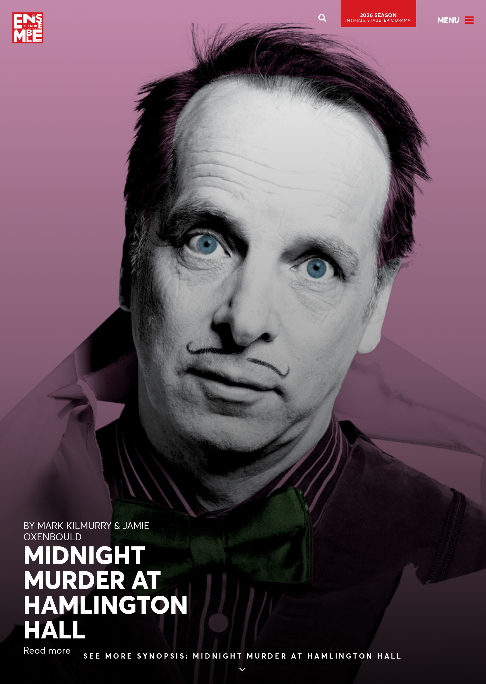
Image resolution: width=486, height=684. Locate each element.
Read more (47, 650)
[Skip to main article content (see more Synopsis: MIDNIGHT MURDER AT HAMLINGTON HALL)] (243, 663)
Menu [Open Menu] (448, 20)
